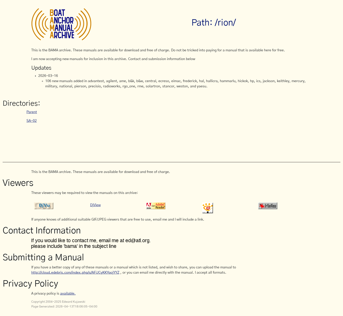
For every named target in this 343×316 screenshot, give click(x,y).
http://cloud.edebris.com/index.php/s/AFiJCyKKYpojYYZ (75, 272)
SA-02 (31, 121)
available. (68, 293)
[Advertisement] (111, 140)
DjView (95, 205)
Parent (31, 112)
